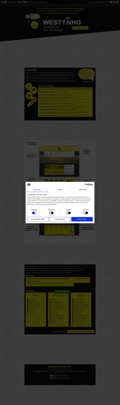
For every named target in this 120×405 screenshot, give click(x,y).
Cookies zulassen (82, 219)
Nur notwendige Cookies (38, 219)
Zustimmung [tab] (37, 189)
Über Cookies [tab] (83, 189)
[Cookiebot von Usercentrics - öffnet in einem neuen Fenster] (86, 185)
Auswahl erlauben (60, 219)
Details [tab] (60, 189)
